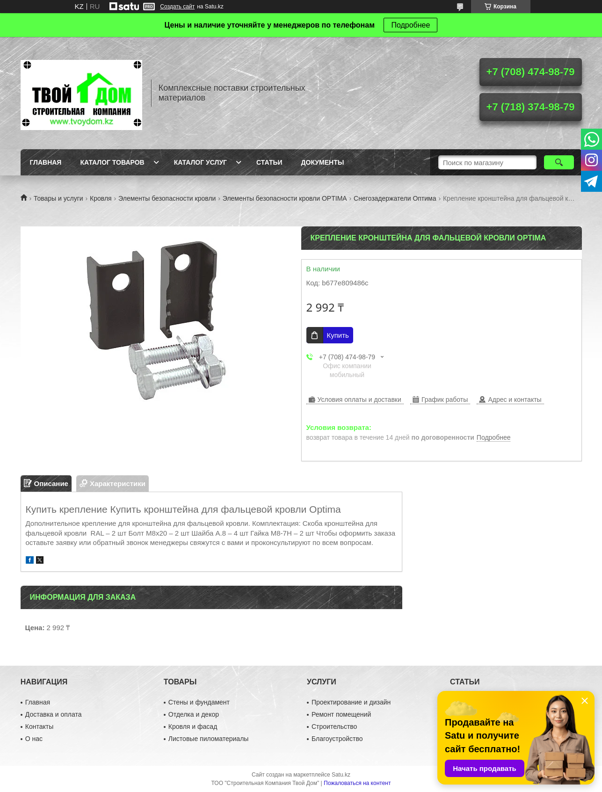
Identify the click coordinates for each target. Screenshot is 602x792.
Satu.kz (341, 774)
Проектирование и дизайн (351, 702)
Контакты (39, 726)
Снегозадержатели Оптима (395, 198)
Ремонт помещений (341, 714)
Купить (338, 335)
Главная (46, 162)
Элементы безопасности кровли (167, 198)
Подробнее (410, 25)
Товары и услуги (58, 198)
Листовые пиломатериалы (208, 738)
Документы (322, 162)
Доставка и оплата (53, 714)
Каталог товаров (112, 162)
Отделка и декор (193, 714)
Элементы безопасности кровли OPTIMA (285, 198)
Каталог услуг (200, 162)
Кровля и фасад (192, 726)
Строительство (334, 726)
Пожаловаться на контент (357, 783)
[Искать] (559, 162)
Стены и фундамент (199, 702)
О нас (34, 738)
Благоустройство (337, 738)
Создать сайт (177, 6)
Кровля (101, 198)
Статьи (269, 162)
